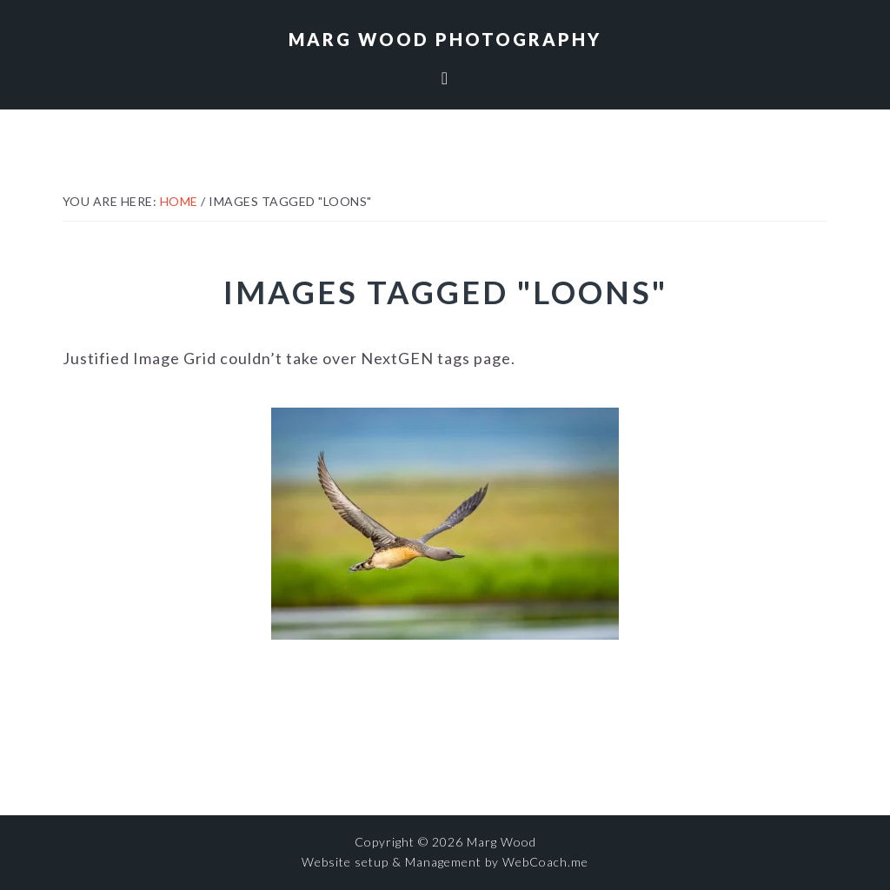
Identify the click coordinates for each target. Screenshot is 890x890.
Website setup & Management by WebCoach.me (445, 861)
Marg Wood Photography (445, 39)
